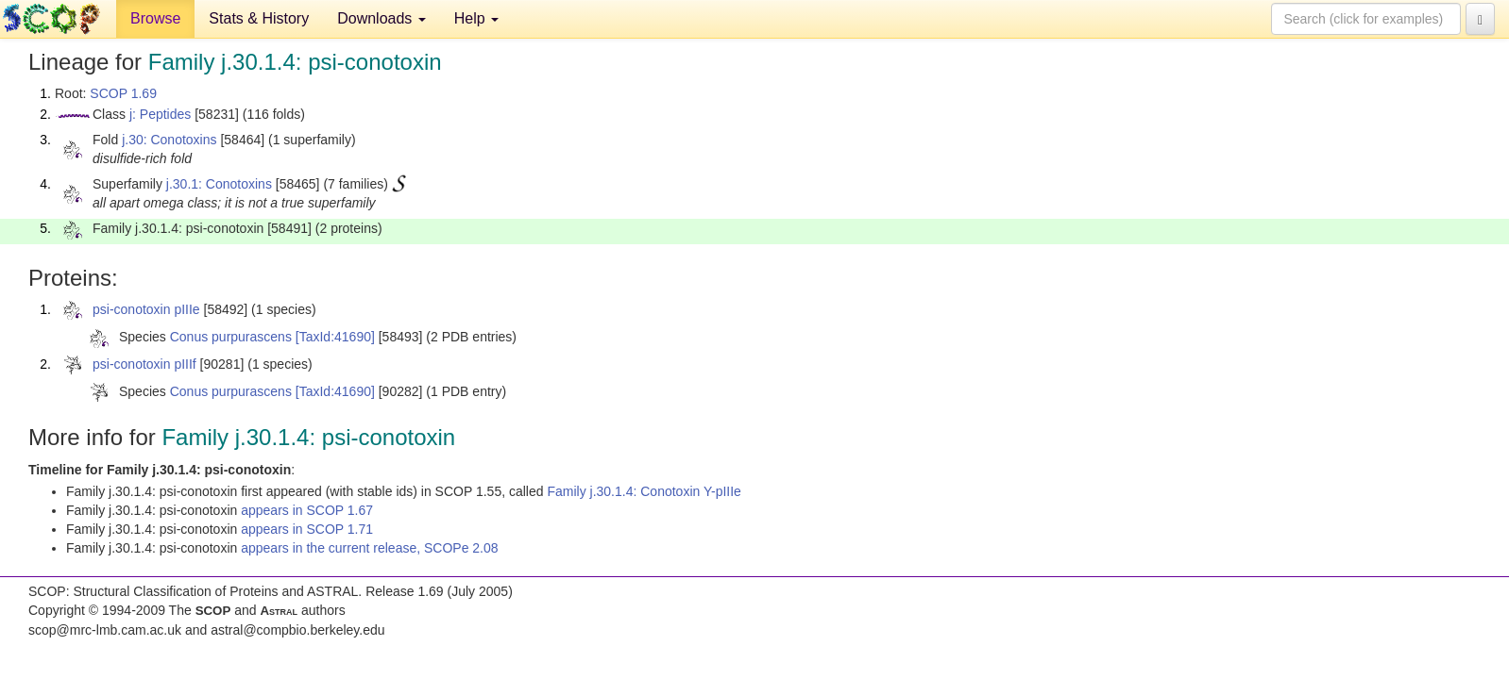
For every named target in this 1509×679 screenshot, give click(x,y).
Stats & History (259, 18)
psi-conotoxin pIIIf (144, 364)
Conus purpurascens (231, 336)
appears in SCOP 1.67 (307, 510)
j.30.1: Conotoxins (219, 183)
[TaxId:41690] (335, 336)
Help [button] (476, 18)
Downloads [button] (381, 18)
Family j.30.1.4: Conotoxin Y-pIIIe (643, 491)
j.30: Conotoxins (169, 139)
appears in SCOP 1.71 (307, 529)
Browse (155, 18)
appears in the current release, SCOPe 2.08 (369, 547)
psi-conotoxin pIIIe (146, 309)
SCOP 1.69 (123, 93)
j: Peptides (160, 114)
